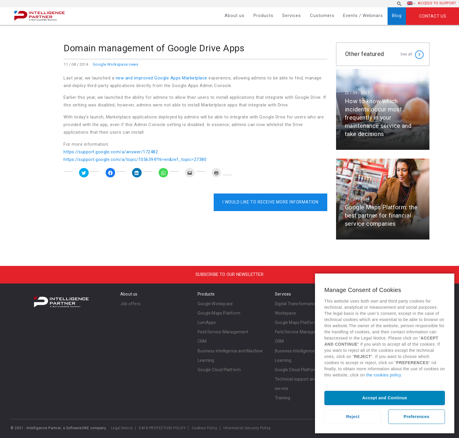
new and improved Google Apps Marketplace (160, 78)
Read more (382, 109)
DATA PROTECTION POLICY (162, 428)
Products (263, 15)
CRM (202, 341)
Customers (322, 15)
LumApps (207, 322)
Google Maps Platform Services (305, 322)
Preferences (416, 416)
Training (282, 397)
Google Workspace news (115, 64)
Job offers (130, 303)
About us (234, 15)
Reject (352, 416)
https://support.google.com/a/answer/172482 (111, 152)
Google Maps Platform (219, 313)
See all (406, 54)
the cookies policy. (384, 375)
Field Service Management (223, 332)
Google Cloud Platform (219, 369)
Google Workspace (215, 303)
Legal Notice (122, 428)
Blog (397, 15)
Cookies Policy (204, 428)
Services (291, 15)
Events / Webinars (363, 15)
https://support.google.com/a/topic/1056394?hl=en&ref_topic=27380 (135, 159)
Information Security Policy (247, 428)
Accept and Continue (384, 397)
